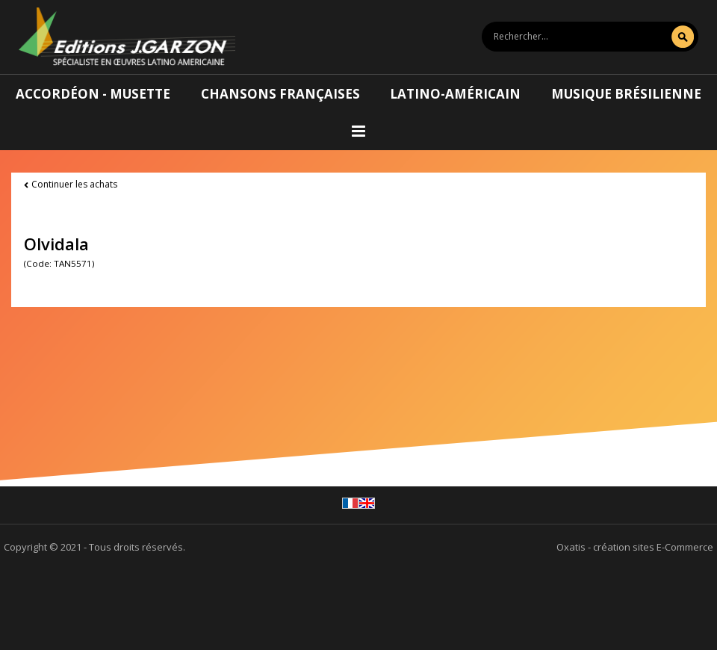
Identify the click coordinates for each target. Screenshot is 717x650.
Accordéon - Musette (93, 93)
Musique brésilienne (626, 93)
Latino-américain (455, 93)
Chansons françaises (280, 93)
